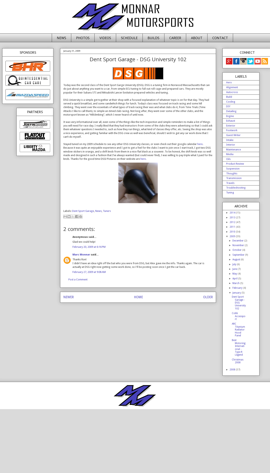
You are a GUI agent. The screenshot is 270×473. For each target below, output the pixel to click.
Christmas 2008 (237, 361)
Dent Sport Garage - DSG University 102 (239, 302)
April (235, 278)
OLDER (208, 297)
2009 (233, 236)
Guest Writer (233, 135)
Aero (229, 82)
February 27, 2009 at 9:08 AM (89, 272)
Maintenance (233, 149)
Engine (230, 116)
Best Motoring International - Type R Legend (238, 347)
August (236, 259)
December (238, 240)
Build (229, 96)
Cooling (230, 101)
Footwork (231, 130)
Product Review (235, 163)
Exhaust (230, 120)
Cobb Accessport (238, 316)
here (200, 144)
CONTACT (220, 38)
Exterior (230, 125)
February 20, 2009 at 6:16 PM (89, 246)
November (238, 245)
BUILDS (153, 38)
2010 (233, 231)
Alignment (232, 87)
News (98, 210)
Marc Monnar (81, 254)
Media (229, 154)
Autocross (232, 92)
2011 (233, 226)
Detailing (231, 111)
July (234, 264)
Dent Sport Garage (83, 210)
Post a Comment (77, 279)
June (235, 269)
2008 (233, 369)
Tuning (230, 192)
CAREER (175, 38)
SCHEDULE (129, 38)
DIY (228, 106)
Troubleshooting (236, 187)
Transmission (234, 178)
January (237, 292)
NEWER (68, 297)
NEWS (61, 38)
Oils (228, 159)
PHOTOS (83, 38)
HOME (138, 297)
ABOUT (196, 38)
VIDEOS (105, 38)
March (236, 283)
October (237, 250)
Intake (229, 140)
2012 (233, 222)
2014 (233, 212)
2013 (233, 217)
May (235, 273)
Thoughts (231, 173)
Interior (230, 144)
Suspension (233, 168)
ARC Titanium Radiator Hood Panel (238, 329)
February (237, 287)
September (238, 254)
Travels (230, 182)
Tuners (107, 210)
